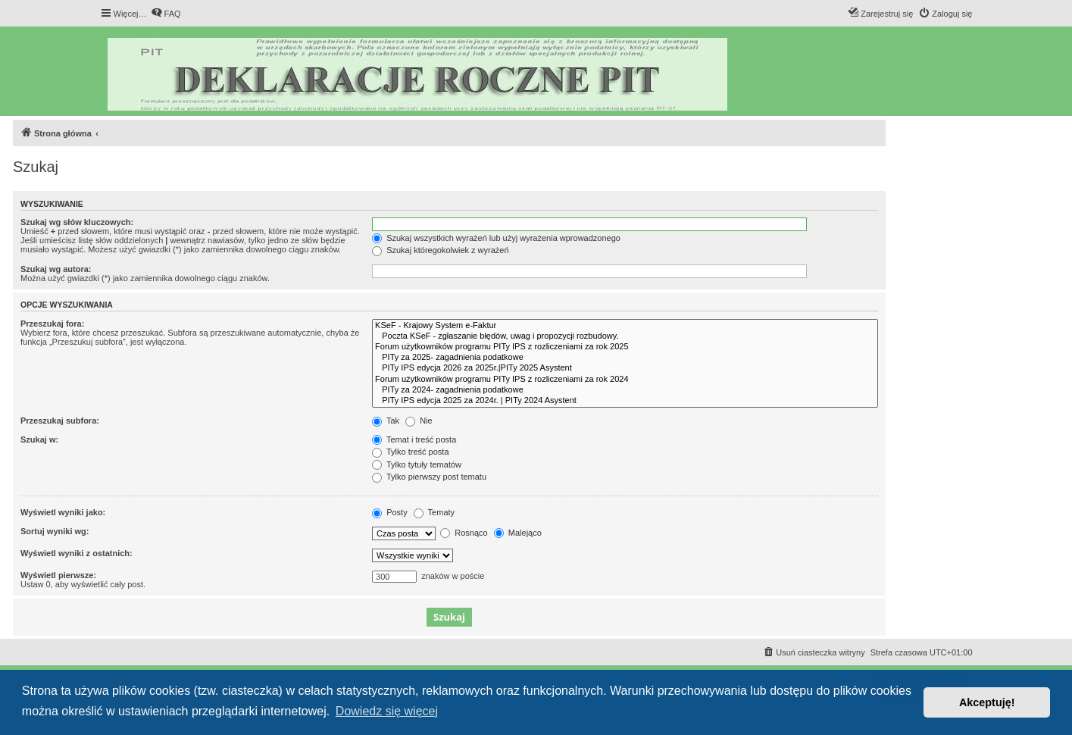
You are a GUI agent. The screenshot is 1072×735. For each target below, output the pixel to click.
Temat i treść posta (414, 439)
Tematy (434, 512)
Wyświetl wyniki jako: (62, 512)
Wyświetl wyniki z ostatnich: (76, 553)
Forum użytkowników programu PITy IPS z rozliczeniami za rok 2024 (625, 379)
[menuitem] (166, 14)
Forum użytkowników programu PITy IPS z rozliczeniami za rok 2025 (625, 347)
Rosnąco (463, 532)
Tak (385, 420)
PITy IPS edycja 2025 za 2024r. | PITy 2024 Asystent (625, 401)
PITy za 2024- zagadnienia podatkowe (625, 390)
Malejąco (518, 532)
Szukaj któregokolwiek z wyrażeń (440, 250)
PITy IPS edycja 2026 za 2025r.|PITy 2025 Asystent (625, 368)
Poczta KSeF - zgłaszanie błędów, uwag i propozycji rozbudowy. (625, 336)
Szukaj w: (39, 439)
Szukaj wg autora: (56, 269)
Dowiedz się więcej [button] (387, 711)
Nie (419, 420)
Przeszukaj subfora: (59, 420)
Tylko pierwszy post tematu (429, 476)
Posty (390, 512)
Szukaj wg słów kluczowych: (76, 222)
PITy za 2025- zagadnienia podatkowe (625, 357)
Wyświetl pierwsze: (58, 575)
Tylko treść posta (410, 451)
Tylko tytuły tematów (416, 464)
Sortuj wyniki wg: (54, 531)
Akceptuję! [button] (987, 702)
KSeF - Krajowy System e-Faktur (625, 326)
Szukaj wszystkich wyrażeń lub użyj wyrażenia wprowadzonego (496, 237)
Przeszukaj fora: (52, 323)
